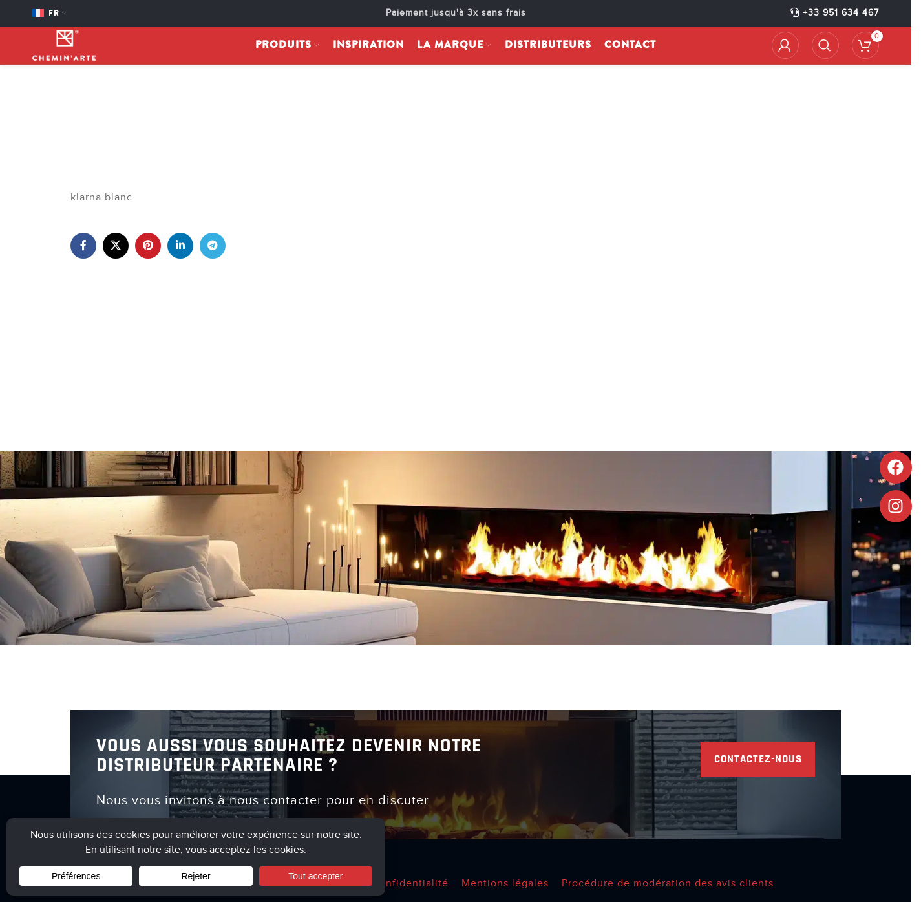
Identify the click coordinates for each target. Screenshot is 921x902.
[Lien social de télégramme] (213, 246)
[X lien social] (116, 246)
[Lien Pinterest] (148, 246)
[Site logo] (71, 49)
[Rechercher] (825, 50)
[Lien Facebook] (83, 246)
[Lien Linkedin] (180, 246)
